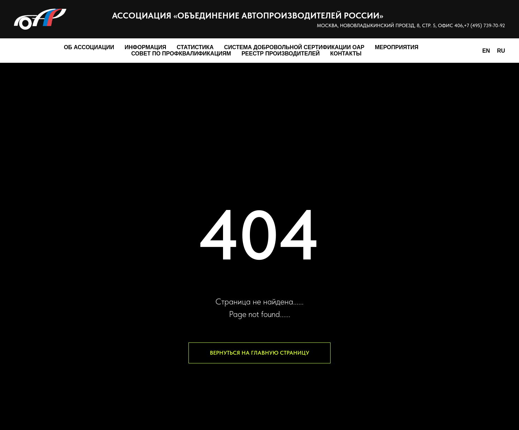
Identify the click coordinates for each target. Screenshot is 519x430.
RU (501, 51)
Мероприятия (396, 47)
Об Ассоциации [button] (89, 47)
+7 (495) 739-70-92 (484, 25)
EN (486, 51)
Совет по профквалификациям (181, 53)
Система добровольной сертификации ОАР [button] (294, 47)
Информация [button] (145, 47)
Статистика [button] (195, 47)
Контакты (346, 53)
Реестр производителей (281, 53)
